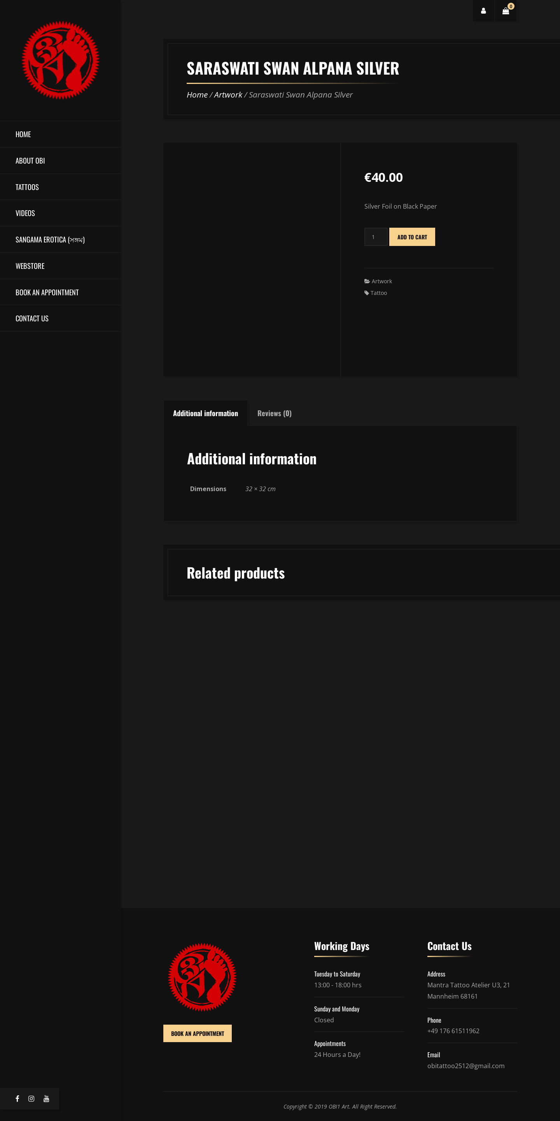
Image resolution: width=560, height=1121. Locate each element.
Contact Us (32, 318)
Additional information (205, 413)
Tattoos (27, 186)
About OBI (30, 160)
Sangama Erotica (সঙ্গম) (50, 239)
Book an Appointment (47, 292)
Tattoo (379, 292)
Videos (25, 212)
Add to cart (412, 237)
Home (23, 134)
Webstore (30, 265)
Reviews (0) (274, 413)
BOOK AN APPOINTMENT (197, 1033)
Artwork (228, 94)
